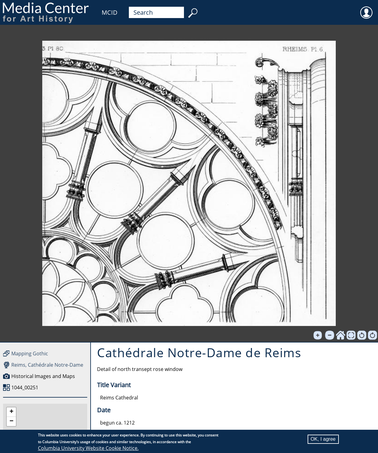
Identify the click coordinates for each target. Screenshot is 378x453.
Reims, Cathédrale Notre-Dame (47, 364)
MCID (110, 12)
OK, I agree (323, 439)
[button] (11, 412)
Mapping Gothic (29, 353)
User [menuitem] (366, 8)
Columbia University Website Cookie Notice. (88, 448)
